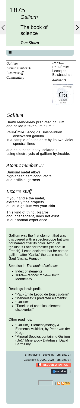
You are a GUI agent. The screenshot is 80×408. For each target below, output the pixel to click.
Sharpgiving (32, 354)
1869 (19, 275)
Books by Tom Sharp (55, 354)
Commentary (15, 77)
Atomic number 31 (19, 68)
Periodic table (36, 275)
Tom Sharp (62, 359)
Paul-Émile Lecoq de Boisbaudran (61, 70)
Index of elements (28, 271)
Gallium (11, 63)
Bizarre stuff (14, 73)
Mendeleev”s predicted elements (41, 298)
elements (59, 80)
